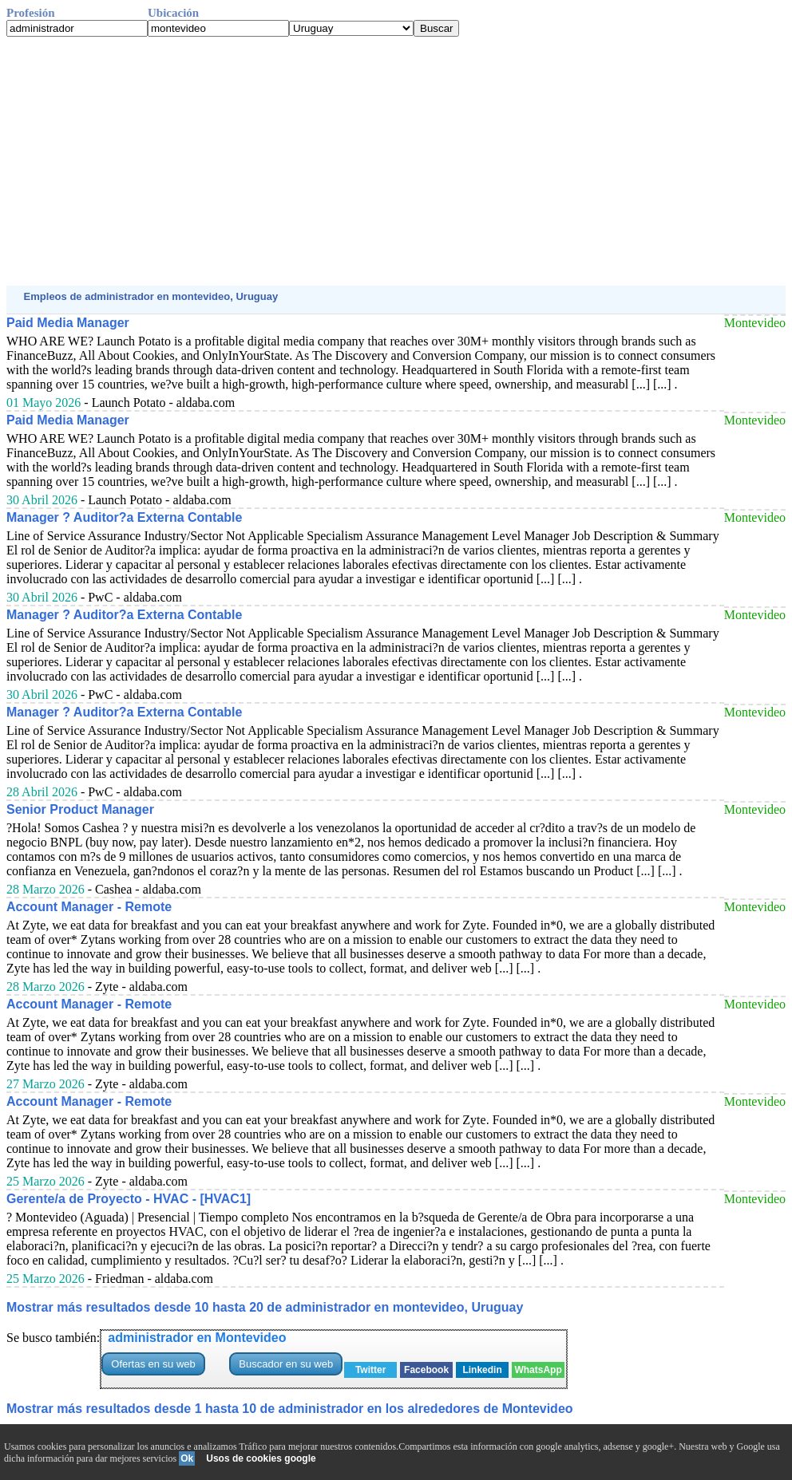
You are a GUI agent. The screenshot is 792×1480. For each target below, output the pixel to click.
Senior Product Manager (80, 809)
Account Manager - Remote (89, 907)
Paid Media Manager (67, 323)
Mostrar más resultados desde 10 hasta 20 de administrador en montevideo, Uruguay (264, 1307)
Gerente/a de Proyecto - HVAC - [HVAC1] (128, 1199)
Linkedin (481, 1369)
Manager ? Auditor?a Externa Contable (124, 517)
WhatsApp (537, 1369)
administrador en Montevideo (197, 1337)
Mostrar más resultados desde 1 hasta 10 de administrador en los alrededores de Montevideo (289, 1408)
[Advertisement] (396, 161)
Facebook (426, 1369)
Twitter (370, 1369)
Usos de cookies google (260, 1458)
